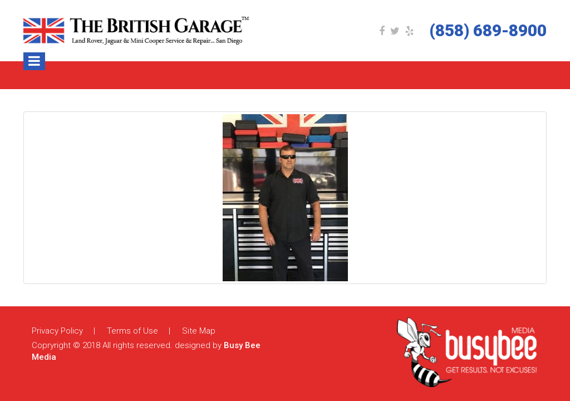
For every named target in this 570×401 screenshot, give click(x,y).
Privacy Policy (57, 331)
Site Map (198, 331)
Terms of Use (132, 331)
